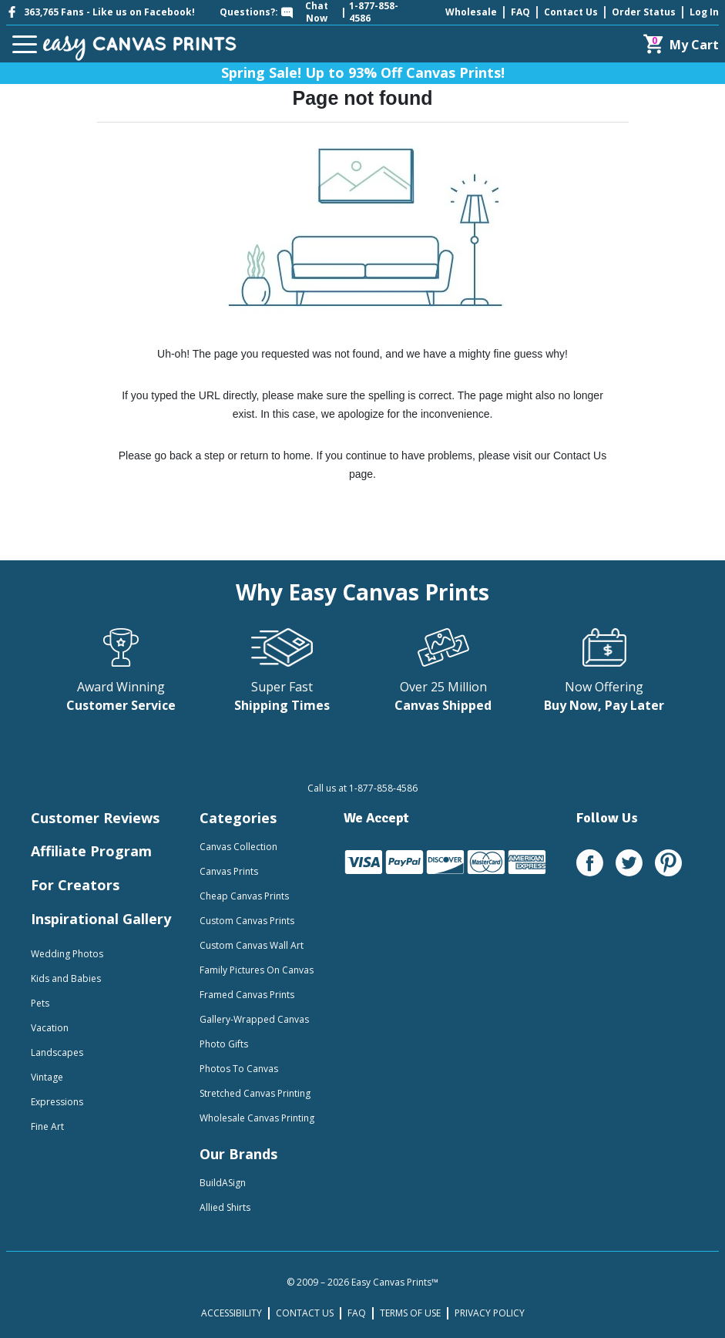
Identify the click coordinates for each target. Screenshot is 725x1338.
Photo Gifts (224, 1044)
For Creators (75, 885)
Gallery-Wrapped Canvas (254, 1019)
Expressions (57, 1101)
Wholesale (471, 11)
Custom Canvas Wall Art (252, 945)
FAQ (520, 11)
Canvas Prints (229, 871)
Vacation (50, 1027)
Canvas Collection (238, 846)
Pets (40, 1003)
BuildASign (223, 1182)
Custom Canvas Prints (247, 920)
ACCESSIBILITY (231, 1313)
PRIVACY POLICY (490, 1313)
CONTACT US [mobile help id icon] (305, 1313)
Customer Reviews (95, 818)
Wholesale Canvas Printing (257, 1118)
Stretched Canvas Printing (255, 1093)
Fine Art (47, 1126)
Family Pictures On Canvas (257, 970)
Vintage (47, 1077)
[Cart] (681, 43)
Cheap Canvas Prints (244, 896)
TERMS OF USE (410, 1313)
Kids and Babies (66, 978)
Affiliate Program (91, 851)
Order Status (644, 11)
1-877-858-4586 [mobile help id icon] (373, 12)
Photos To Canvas (239, 1068)
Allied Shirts (225, 1207)
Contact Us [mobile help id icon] (571, 11)
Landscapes (57, 1052)
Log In (704, 11)
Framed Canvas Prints (247, 994)
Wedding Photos (67, 953)
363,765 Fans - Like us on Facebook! (100, 12)
